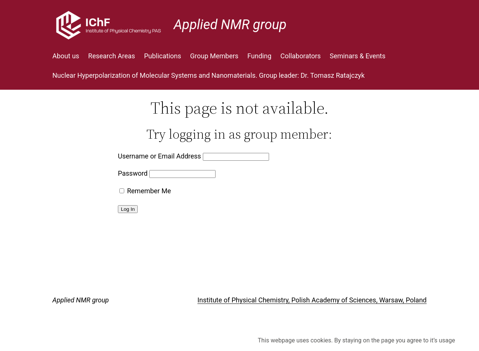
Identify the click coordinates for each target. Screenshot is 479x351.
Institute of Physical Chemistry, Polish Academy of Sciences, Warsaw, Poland (312, 300)
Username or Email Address (159, 156)
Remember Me (145, 191)
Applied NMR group (230, 25)
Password (133, 173)
